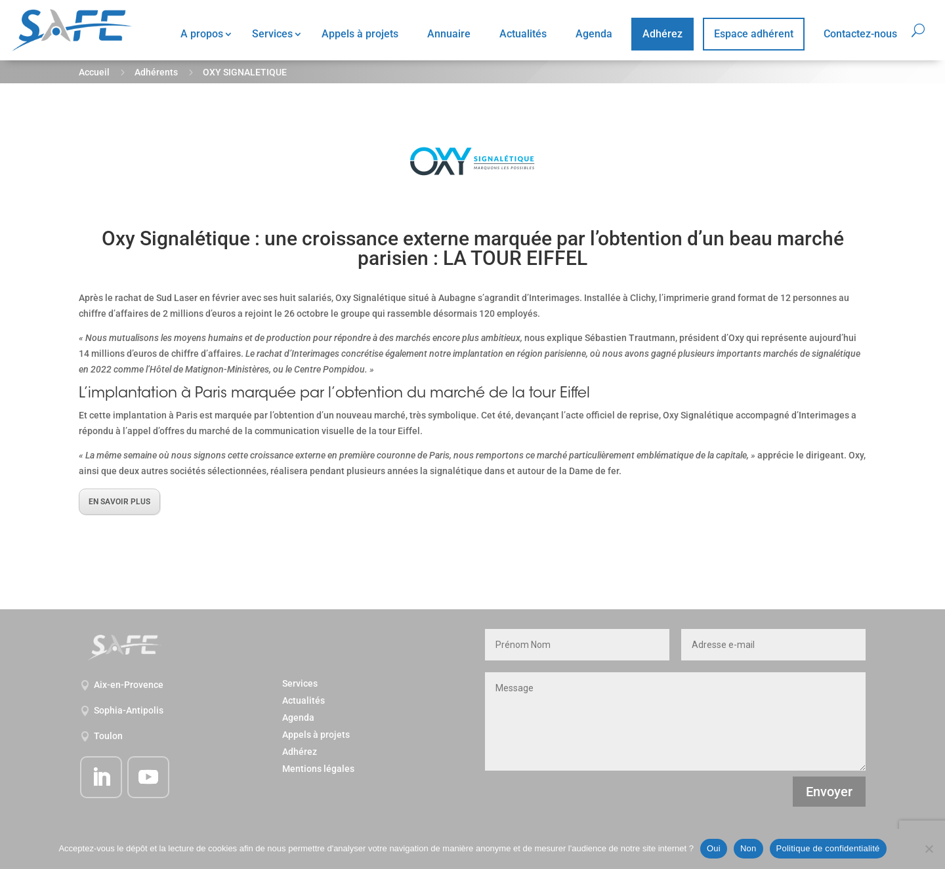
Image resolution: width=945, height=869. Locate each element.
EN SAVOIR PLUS (119, 501)
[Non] (928, 848)
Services (272, 34)
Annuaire (449, 34)
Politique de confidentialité (828, 848)
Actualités (523, 34)
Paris (211, 394)
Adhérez (662, 34)
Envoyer (829, 791)
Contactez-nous (860, 34)
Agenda (594, 34)
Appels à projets (360, 34)
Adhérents (156, 72)
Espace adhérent (753, 34)
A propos (201, 34)
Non (748, 848)
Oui (714, 848)
